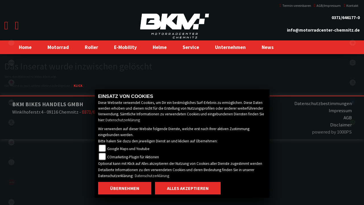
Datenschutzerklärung (123, 120)
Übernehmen (124, 188)
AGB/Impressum (327, 5)
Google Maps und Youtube (128, 148)
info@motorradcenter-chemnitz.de (323, 30)
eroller (11, 42)
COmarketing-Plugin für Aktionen (133, 157)
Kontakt (351, 5)
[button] (58, 47)
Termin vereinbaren (295, 5)
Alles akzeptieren (188, 188)
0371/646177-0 (346, 17)
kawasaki (11, 62)
